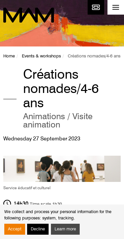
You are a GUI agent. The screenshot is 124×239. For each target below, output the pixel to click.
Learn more (65, 229)
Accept (14, 229)
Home (9, 56)
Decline (38, 229)
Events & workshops (41, 56)
